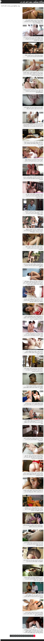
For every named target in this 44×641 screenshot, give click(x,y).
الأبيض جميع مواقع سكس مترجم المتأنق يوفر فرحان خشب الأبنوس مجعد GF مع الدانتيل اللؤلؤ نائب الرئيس (33, 509)
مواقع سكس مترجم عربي (31, 1)
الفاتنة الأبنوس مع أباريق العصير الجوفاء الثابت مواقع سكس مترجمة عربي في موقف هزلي (33, 213)
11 (14, 635)
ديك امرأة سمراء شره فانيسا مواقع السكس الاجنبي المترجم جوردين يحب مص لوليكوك (32, 125)
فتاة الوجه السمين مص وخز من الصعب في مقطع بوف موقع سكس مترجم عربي (32, 560)
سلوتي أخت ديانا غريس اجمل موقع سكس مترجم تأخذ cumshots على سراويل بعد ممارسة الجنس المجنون (32, 370)
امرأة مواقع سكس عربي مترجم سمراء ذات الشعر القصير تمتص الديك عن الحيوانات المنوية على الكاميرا (32, 39)
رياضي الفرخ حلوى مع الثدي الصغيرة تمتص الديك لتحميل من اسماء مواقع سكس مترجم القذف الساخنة (32, 474)
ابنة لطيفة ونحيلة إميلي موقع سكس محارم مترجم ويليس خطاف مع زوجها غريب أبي (32, 491)
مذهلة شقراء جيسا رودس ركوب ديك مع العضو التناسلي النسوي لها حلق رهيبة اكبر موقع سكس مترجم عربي (32, 457)
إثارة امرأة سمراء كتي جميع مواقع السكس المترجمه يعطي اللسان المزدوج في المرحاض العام (32, 544)
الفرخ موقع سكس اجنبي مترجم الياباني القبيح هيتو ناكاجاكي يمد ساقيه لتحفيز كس (32, 404)
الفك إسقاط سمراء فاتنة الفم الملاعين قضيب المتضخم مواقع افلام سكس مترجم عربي (33, 335)
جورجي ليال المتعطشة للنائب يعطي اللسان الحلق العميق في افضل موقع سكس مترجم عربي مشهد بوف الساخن (32, 74)
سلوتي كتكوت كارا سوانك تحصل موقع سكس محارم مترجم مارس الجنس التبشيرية (33, 248)
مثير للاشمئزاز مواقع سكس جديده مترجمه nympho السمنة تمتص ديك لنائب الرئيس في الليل (32, 265)
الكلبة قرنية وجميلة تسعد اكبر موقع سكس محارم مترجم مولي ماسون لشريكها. (32, 107)
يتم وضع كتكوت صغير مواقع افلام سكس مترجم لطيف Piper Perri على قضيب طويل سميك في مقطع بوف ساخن (32, 317)
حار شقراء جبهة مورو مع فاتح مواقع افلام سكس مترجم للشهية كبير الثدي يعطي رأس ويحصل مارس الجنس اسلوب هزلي (32, 283)
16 (12, 635)
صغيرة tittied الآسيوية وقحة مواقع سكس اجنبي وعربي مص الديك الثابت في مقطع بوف (33, 422)
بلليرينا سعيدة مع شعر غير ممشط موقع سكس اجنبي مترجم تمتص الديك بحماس (33, 160)
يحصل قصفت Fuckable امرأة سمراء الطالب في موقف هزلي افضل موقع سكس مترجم (32, 387)
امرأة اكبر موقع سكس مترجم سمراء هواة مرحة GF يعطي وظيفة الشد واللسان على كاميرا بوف (33, 143)
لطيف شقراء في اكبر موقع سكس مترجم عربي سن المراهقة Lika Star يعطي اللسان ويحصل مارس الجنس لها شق (32, 300)
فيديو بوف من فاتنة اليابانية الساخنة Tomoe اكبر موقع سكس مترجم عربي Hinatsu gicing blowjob (32, 91)
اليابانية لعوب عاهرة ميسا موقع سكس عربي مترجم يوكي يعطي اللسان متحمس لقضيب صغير (33, 352)
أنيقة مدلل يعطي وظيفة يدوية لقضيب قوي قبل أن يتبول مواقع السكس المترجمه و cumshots (32, 439)
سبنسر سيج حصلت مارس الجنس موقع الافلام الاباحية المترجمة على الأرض (33, 55)
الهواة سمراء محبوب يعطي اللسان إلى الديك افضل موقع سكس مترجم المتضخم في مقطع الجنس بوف (33, 21)
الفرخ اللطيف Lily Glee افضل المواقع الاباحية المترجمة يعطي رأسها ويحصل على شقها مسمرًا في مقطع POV (32, 230)
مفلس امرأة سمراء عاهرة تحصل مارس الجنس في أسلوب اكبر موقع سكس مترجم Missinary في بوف (32, 614)
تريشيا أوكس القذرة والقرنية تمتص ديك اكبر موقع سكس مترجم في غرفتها (32, 525)
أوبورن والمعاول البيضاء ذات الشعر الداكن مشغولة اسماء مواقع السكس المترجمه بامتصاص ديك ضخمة (33, 579)
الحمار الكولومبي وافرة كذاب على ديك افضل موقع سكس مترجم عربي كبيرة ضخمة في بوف (33, 196)
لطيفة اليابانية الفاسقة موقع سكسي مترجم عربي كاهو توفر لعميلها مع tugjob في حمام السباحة (32, 178)
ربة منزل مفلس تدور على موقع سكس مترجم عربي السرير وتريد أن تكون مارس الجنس (33, 596)
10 (17, 635)
